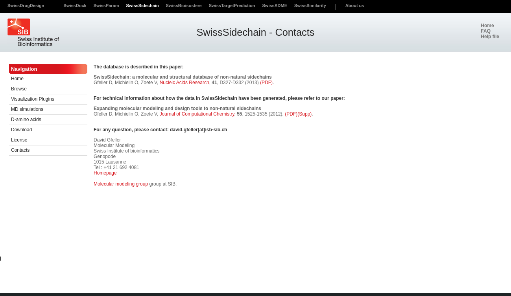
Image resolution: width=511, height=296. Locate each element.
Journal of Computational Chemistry (197, 114)
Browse (19, 89)
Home (17, 78)
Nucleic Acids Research (184, 82)
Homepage (105, 173)
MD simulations (27, 109)
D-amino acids (26, 119)
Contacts (20, 150)
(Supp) (304, 114)
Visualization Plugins (32, 99)
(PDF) (266, 82)
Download (21, 129)
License (19, 140)
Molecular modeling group (121, 184)
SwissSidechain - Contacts (256, 32)
